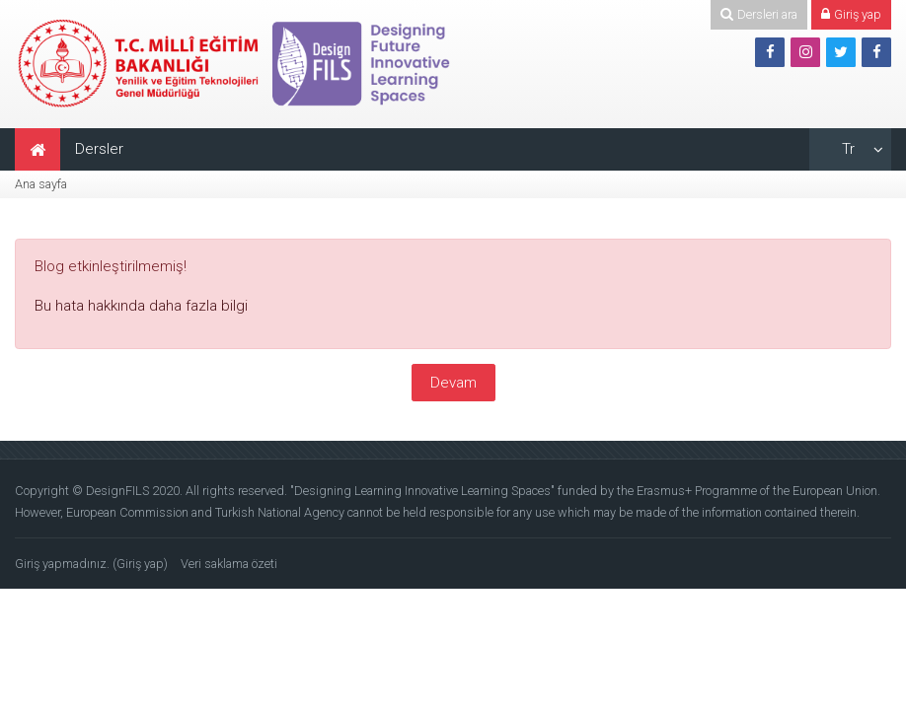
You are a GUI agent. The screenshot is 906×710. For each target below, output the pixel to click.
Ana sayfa (41, 184)
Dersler (99, 149)
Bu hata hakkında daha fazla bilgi (141, 306)
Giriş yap (140, 563)
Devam (453, 382)
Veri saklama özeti (229, 563)
